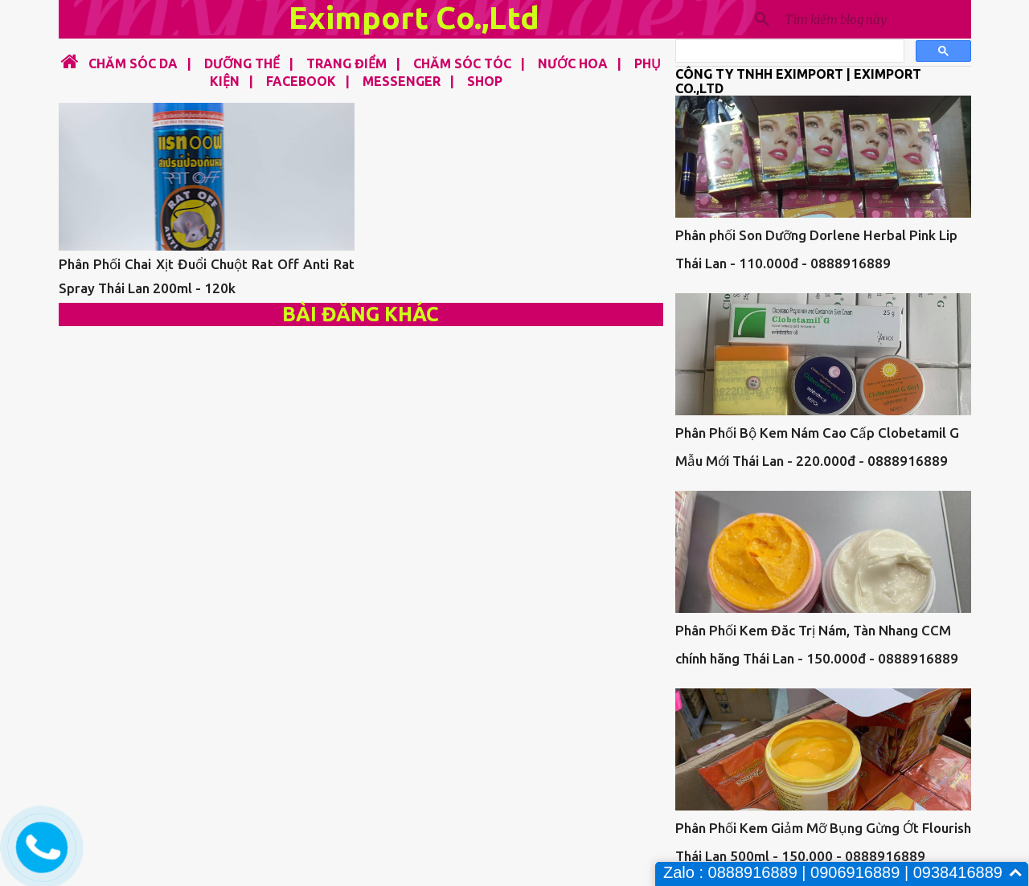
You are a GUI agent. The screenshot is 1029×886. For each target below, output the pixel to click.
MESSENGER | (403, 81)
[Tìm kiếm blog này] (874, 19)
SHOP (484, 81)
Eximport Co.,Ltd (414, 17)
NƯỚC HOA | (574, 63)
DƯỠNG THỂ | (244, 63)
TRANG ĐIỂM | (348, 63)
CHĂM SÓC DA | (136, 63)
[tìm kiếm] (788, 51)
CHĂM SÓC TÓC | (464, 63)
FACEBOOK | (303, 81)
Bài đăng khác (360, 314)
